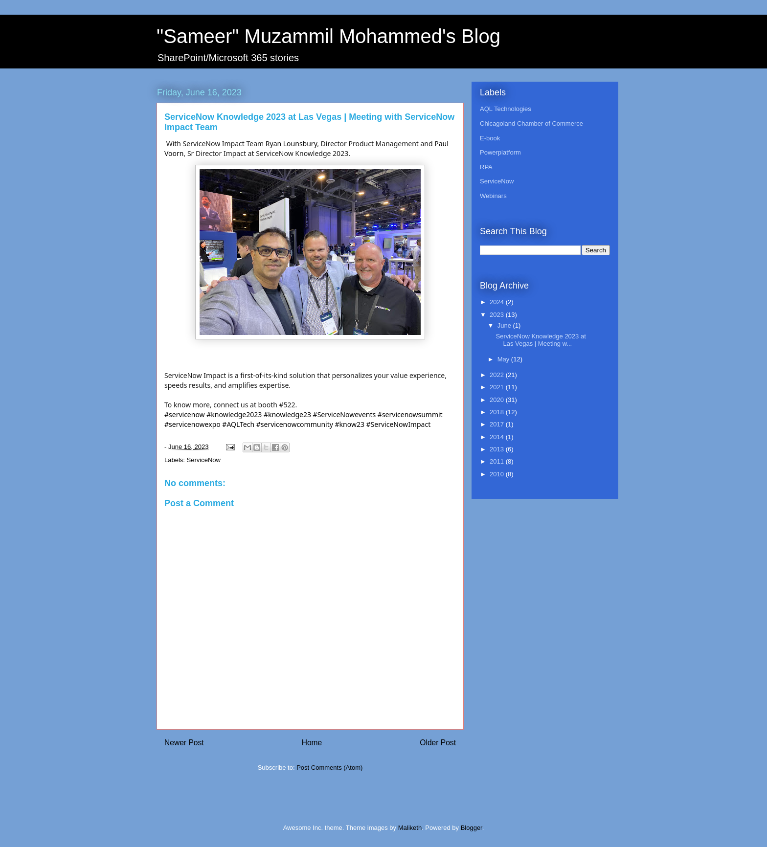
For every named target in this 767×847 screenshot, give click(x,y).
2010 (498, 474)
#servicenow (184, 414)
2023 (498, 314)
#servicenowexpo (192, 424)
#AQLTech (238, 424)
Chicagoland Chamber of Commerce (531, 123)
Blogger (471, 827)
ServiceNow (204, 460)
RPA (486, 167)
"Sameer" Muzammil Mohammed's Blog (328, 36)
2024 (498, 302)
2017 (498, 424)
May (504, 359)
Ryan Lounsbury (291, 143)
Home (312, 742)
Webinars (493, 196)
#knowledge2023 (234, 414)
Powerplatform (500, 152)
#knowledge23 (287, 414)
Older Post (438, 742)
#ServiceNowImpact (398, 424)
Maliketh (410, 827)
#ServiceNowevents (344, 414)
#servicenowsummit (410, 414)
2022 (498, 375)
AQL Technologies (505, 108)
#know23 (349, 424)
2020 (498, 399)
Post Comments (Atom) (329, 767)
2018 (498, 412)
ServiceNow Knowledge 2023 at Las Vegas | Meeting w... (541, 340)
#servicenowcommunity (294, 424)
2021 (498, 387)
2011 (498, 461)
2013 (498, 449)
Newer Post (184, 742)
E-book (490, 138)
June (505, 325)
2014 (498, 437)
